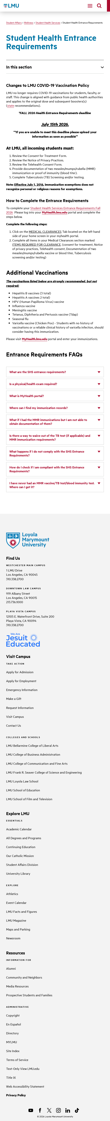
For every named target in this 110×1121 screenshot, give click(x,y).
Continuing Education (20, 847)
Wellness (28, 22)
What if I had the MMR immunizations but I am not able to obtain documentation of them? (48, 421)
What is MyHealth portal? (26, 396)
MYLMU (11, 1042)
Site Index (12, 1051)
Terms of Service (17, 1059)
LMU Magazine (16, 920)
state (10, 105)
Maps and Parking (18, 929)
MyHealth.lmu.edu (54, 212)
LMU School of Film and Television (29, 799)
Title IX (11, 1077)
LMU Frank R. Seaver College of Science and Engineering (44, 772)
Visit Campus (15, 716)
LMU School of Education (23, 790)
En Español (13, 1024)
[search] (99, 5)
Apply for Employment (21, 681)
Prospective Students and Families (29, 995)
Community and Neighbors (24, 977)
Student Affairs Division (22, 864)
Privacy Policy (16, 1095)
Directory (12, 1033)
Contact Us (13, 725)
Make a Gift (13, 698)
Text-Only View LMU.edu (22, 1068)
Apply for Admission (19, 672)
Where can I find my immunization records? (38, 408)
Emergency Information (22, 690)
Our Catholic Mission (20, 855)
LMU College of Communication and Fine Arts (37, 763)
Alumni (11, 968)
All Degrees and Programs (23, 838)
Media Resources (17, 986)
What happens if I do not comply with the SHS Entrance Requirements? (46, 453)
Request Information (20, 707)
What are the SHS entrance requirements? (37, 372)
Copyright (13, 1015)
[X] (49, 1110)
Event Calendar (16, 902)
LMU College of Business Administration (33, 754)
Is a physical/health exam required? (33, 384)
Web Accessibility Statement (25, 1086)
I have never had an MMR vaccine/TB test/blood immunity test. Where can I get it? (51, 485)
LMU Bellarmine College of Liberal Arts (32, 745)
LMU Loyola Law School (22, 781)
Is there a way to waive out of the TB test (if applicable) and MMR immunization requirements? (49, 437)
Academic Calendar (19, 829)
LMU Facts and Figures (21, 911)
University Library (18, 873)
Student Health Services (48, 22)
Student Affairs (14, 22)
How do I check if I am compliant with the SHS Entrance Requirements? (46, 469)
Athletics (12, 894)
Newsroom (13, 938)
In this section (19, 66)
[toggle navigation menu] (90, 5)
